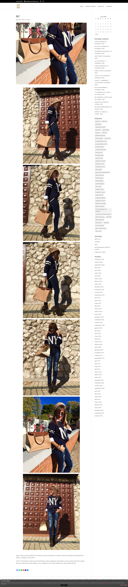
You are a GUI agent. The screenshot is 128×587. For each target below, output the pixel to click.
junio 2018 (98, 333)
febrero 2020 (98, 281)
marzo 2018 (98, 342)
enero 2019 (98, 314)
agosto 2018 (98, 328)
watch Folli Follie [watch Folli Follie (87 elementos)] (99, 220)
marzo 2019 (98, 309)
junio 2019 (98, 300)
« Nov (96, 34)
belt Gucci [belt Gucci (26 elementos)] (104, 132)
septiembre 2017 (99, 358)
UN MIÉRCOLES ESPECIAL (102, 51)
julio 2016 (97, 391)
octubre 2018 (98, 322)
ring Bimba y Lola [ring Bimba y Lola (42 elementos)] (99, 164)
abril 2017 (97, 369)
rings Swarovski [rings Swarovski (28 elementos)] (99, 175)
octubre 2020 (98, 262)
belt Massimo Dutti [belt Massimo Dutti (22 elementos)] (100, 135)
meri (19, 19)
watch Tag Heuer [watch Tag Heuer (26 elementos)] (99, 225)
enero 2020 (98, 284)
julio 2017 (97, 361)
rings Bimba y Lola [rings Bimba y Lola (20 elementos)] (100, 166)
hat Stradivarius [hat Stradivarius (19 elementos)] (99, 155)
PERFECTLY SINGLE (100, 112)
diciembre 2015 (99, 410)
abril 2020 (97, 276)
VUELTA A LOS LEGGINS (102, 75)
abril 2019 (97, 306)
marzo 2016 (98, 402)
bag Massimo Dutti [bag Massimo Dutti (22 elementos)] (100, 127)
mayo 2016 (98, 396)
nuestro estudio (91, 6)
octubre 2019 (98, 292)
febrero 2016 (98, 405)
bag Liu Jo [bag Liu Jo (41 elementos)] (104, 121)
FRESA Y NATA (99, 71)
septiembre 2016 (99, 388)
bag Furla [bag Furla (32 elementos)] (97, 121)
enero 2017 (98, 377)
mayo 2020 (98, 273)
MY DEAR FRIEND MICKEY (102, 107)
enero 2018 (98, 347)
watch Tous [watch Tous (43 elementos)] (98, 231)
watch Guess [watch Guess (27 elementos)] (98, 222)
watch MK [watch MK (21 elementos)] (106, 222)
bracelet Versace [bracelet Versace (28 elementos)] (99, 147)
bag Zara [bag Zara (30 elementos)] (97, 132)
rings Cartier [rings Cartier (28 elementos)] (98, 169)
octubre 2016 (98, 385)
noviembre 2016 (99, 383)
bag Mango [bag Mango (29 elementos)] (98, 124)
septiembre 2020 (99, 265)
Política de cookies (100, 252)
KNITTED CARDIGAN (101, 46)
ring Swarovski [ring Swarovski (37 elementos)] (99, 178)
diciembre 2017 (99, 350)
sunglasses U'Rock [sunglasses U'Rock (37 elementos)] (100, 200)
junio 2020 (98, 270)
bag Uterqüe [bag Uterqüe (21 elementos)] (105, 130)
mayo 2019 (98, 303)
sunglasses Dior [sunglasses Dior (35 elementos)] (99, 189)
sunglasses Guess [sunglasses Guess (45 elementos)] (100, 192)
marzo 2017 (98, 372)
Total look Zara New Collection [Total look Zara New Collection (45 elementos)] (103, 214)
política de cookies (106, 583)
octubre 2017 (98, 355)
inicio (96, 244)
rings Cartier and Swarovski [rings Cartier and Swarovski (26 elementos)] (102, 172)
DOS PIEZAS (98, 56)
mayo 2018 (98, 336)
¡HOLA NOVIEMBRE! (100, 87)
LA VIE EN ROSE (99, 61)
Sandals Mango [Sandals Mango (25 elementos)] (99, 181)
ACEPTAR (64, 585)
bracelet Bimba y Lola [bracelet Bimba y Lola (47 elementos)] (100, 141)
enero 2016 (98, 407)
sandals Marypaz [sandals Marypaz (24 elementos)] (99, 183)
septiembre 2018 (99, 325)
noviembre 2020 (99, 259)
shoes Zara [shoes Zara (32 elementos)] (98, 186)
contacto (109, 6)
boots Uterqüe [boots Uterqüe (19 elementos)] (99, 138)
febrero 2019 (98, 311)
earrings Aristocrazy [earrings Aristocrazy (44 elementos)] (100, 149)
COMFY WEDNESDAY (101, 66)
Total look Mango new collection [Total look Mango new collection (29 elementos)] (101, 210)
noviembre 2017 (99, 353)
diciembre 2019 (99, 287)
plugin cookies (123, 585)
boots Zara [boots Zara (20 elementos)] (107, 138)
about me (101, 6)
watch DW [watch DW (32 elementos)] (108, 217)
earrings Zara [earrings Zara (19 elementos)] (98, 152)
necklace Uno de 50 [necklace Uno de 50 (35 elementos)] (100, 161)
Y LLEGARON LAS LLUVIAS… (103, 92)
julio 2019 (97, 298)
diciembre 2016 (99, 380)
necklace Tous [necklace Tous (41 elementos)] (99, 158)
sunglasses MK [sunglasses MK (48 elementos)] (99, 195)
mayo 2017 (98, 366)
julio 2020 (97, 267)
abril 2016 (97, 399)
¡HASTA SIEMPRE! (100, 41)
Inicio (81, 6)
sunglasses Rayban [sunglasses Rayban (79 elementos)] (100, 198)
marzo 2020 (98, 278)
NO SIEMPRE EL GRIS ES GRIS (103, 97)
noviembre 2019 (99, 289)
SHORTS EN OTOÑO (101, 102)
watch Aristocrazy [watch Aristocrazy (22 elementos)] (99, 217)
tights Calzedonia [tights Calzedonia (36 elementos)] (99, 206)
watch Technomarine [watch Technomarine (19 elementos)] (100, 228)
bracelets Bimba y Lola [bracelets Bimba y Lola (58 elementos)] (101, 144)
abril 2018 (97, 339)
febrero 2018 (98, 344)
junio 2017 (98, 363)
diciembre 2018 (99, 317)
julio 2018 (97, 331)
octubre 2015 (98, 416)
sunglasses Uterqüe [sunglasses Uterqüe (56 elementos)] (100, 203)
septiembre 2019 (99, 295)
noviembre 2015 (99, 413)
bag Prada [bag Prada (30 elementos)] (98, 130)
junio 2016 (98, 394)
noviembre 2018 (99, 320)
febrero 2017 (98, 374)
